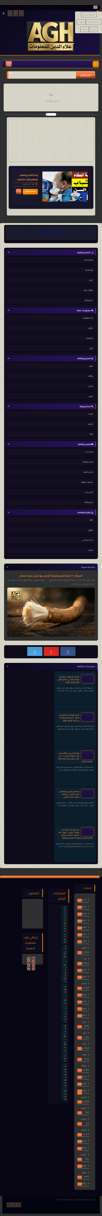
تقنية (91, 520)
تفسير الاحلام (88, 260)
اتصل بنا (84, 29)
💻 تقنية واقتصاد (50, 512)
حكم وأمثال (85, 1024)
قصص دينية (85, 1110)
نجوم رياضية (85, 1174)
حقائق (90, 328)
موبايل (90, 530)
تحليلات (83, 970)
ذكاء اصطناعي (87, 540)
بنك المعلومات (87, 318)
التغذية (90, 424)
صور (84, 1083)
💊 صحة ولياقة (50, 406)
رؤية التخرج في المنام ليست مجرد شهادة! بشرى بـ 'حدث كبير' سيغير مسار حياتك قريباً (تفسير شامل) (75, 757)
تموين (91, 396)
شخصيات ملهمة (87, 482)
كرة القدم (82, 1141)
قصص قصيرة (88, 472)
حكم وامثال (88, 300)
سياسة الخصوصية (93, 21)
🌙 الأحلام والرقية (50, 252)
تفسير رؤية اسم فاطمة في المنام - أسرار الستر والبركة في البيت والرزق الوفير (69, 717)
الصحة (91, 414)
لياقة (91, 434)
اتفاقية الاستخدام (89, 14)
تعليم (91, 366)
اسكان (83, 906)
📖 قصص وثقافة (50, 444)
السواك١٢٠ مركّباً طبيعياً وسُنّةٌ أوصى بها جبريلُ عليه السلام (51, 575)
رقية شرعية (89, 270)
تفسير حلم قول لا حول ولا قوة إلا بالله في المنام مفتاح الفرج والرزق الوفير (68, 679)
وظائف (90, 376)
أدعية (91, 280)
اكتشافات (89, 338)
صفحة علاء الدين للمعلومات (51, 233)
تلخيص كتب (89, 492)
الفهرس (81, 21)
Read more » (30, 191)
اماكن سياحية (85, 950)
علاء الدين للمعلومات (68, 1199)
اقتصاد (90, 550)
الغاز (91, 348)
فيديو (84, 1090)
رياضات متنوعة (85, 1068)
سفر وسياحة (88, 502)
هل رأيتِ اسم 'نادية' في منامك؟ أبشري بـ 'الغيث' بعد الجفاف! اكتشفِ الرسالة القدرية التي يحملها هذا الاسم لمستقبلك (75, 834)
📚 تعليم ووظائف (50, 358)
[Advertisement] (51, 140)
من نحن (93, 29)
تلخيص (83, 1001)
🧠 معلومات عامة (50, 310)
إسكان (90, 386)
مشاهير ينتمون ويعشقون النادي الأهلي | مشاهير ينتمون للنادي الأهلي (69, 794)
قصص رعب (89, 451)
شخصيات (82, 1076)
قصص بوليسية (88, 462)
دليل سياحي (86, 1035)
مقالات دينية (88, 290)
